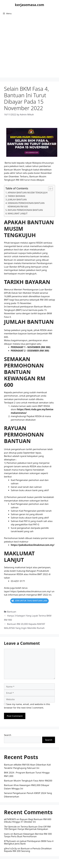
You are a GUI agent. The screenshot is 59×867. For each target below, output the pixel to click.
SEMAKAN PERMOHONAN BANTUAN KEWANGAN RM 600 (26, 205)
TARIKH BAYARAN (16, 196)
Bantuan (11, 611)
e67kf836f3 (10, 819)
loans (7, 833)
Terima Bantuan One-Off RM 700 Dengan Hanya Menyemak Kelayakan (27, 828)
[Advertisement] (29, 48)
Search (7, 735)
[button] (49, 188)
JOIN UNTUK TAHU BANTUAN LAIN (29, 600)
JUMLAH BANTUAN (17, 199)
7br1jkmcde (10, 826)
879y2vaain (10, 841)
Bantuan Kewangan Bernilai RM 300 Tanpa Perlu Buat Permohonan (28, 835)
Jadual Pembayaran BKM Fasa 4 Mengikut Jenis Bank (28, 842)
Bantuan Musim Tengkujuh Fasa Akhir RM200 (28, 780)
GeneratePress (47, 863)
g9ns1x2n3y (10, 848)
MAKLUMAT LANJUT (17, 213)
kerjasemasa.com (29, 4)
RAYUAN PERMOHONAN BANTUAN (25, 210)
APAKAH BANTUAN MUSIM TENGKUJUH (28, 192)
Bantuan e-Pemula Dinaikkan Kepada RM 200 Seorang (28, 850)
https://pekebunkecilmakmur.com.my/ (30, 591)
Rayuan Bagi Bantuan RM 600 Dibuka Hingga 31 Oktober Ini (27, 820)
